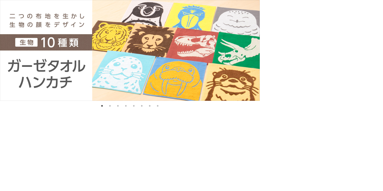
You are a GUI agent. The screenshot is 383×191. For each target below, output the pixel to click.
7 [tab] (149, 106)
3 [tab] (118, 106)
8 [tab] (157, 106)
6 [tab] (141, 106)
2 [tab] (110, 106)
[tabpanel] (130, 50)
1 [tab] (102, 106)
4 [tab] (126, 106)
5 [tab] (134, 106)
